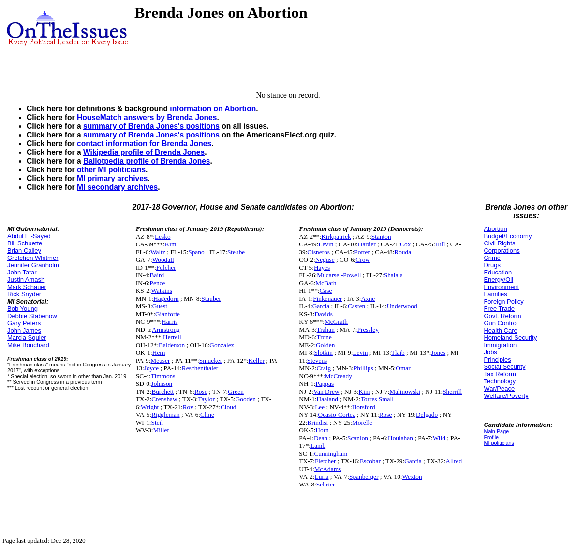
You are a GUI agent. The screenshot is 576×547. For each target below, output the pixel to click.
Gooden (246, 399)
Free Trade (499, 308)
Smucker (210, 360)
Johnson (162, 383)
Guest (159, 306)
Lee (320, 406)
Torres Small (377, 399)
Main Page (496, 431)
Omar (403, 368)
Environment (501, 286)
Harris (169, 321)
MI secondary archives (117, 187)
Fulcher (166, 267)
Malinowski (404, 391)
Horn (321, 430)
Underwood (402, 306)
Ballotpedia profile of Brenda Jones (146, 161)
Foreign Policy (503, 301)
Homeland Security (510, 337)
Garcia (321, 306)
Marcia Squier (26, 337)
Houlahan (400, 437)
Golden (325, 345)
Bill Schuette (24, 243)
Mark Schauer (26, 286)
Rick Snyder (24, 294)
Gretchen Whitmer (32, 257)
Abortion (495, 228)
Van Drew (326, 391)
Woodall (163, 259)
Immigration (500, 345)
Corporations (501, 250)
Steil (157, 422)
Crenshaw (164, 399)
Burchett (162, 391)
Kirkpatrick (336, 236)
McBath (325, 283)
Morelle (362, 422)
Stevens (317, 360)
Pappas (324, 383)
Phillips (363, 368)
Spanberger (363, 476)
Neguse (325, 259)
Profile (491, 437)
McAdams (327, 468)
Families (495, 294)
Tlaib (398, 352)
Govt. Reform (502, 315)
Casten (356, 306)
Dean (320, 437)
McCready (338, 376)
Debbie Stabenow (32, 315)
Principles (497, 359)
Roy (188, 406)
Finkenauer (327, 298)
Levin (325, 244)
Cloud (228, 406)
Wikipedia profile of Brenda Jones (144, 152)
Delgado (427, 414)
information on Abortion (213, 109)
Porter (362, 252)
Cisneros (318, 252)
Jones (438, 352)
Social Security (504, 366)
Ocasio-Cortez (336, 414)
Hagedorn (166, 298)
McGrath (336, 321)
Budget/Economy (508, 236)
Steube (236, 252)
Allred (453, 461)
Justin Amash (25, 279)
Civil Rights (499, 243)
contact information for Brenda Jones (144, 143)
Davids (323, 314)
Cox (405, 244)
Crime (492, 257)
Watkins (161, 290)
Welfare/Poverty (506, 395)
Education (498, 272)
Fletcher (325, 461)
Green (236, 391)
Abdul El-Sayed (29, 236)
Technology (500, 381)
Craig (324, 368)
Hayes (322, 267)
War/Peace (499, 388)
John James (24, 330)
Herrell (172, 337)
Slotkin (323, 352)
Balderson (172, 345)
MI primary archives (112, 178)
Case (326, 290)
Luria (322, 476)
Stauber (211, 298)
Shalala (393, 275)
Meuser (160, 360)
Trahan (326, 329)
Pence (157, 283)
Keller (257, 360)
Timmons (163, 376)
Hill (440, 244)
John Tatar (21, 272)
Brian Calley (24, 250)
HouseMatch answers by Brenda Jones (147, 117)
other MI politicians (111, 170)
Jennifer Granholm (33, 265)
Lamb (317, 445)
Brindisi (317, 422)
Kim (171, 244)
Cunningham (330, 453)
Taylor (206, 399)
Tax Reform (500, 374)
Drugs (492, 265)
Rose (200, 391)
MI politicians (499, 443)
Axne (368, 298)
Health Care (500, 330)
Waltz (158, 252)
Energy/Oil (498, 279)
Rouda (402, 252)
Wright (150, 406)
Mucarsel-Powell (339, 275)
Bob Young (22, 308)
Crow (362, 259)
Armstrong (166, 329)
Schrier (325, 484)
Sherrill (452, 391)
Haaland (327, 399)
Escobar (370, 461)
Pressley (368, 329)
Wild (439, 437)
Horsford (363, 406)
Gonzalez (221, 345)
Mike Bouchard (28, 345)
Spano (196, 252)
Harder (367, 244)
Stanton (381, 236)
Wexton (412, 476)
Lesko (163, 236)
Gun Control (500, 323)
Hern (158, 352)
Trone (324, 337)
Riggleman (165, 414)
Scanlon (357, 437)
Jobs (490, 352)
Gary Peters (24, 323)
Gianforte (167, 314)
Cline (207, 414)
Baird (157, 275)
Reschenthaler (200, 368)
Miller (161, 430)
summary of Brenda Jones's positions (151, 126)
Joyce (151, 368)
